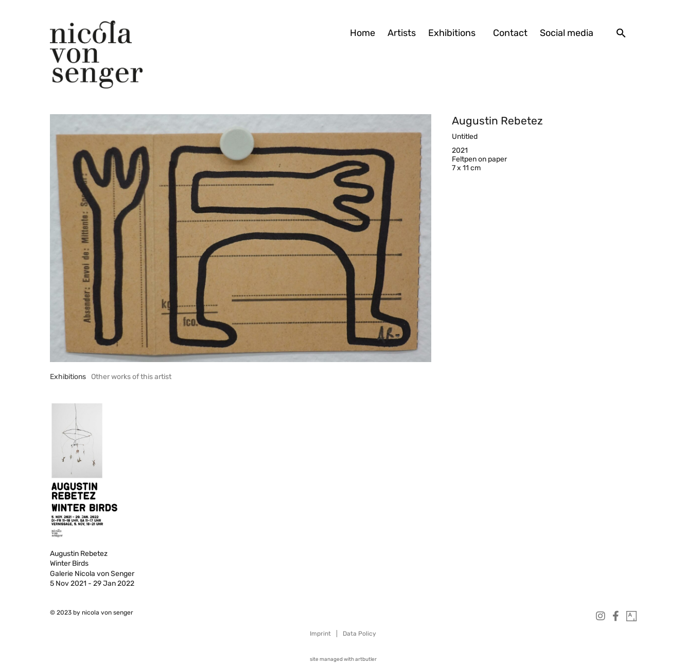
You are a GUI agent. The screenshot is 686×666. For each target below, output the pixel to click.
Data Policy (359, 633)
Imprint (320, 633)
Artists (402, 33)
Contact (510, 33)
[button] (621, 33)
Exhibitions (454, 33)
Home (362, 33)
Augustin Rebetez (497, 120)
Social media (566, 33)
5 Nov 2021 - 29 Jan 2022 (92, 583)
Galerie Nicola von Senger (92, 573)
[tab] (68, 376)
